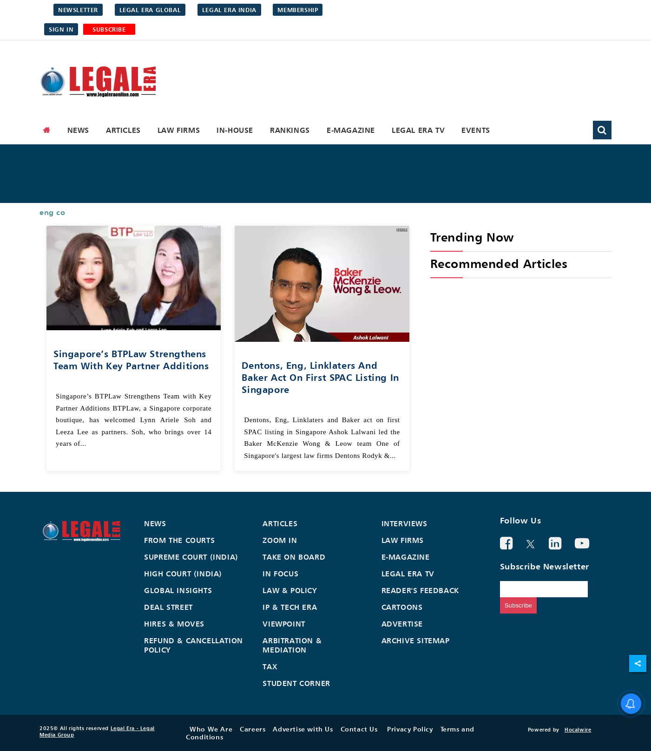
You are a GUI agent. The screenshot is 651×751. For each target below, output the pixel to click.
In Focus (280, 573)
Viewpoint (284, 623)
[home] (46, 130)
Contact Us (359, 729)
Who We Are (211, 729)
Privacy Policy (410, 729)
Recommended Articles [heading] (499, 263)
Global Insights (178, 590)
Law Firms (179, 130)
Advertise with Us (303, 729)
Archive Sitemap (415, 640)
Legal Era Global (150, 9)
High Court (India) (183, 573)
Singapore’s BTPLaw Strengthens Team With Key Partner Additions (131, 360)
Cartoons (402, 607)
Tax (270, 666)
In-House (235, 130)
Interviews (404, 523)
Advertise (402, 623)
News (78, 130)
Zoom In (280, 540)
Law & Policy (290, 590)
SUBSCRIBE (108, 29)
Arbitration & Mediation (292, 645)
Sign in (61, 29)
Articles (123, 130)
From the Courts (179, 540)
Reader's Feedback (420, 590)
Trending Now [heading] (472, 237)
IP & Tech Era (290, 607)
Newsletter (78, 9)
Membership (297, 9)
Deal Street (168, 607)
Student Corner (296, 683)
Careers (252, 729)
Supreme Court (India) (191, 557)
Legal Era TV (418, 130)
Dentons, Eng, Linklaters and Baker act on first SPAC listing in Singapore (320, 377)
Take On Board (294, 557)
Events (475, 130)
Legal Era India (229, 9)
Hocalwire (578, 729)
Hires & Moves (174, 623)
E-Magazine (351, 130)
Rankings (290, 130)
